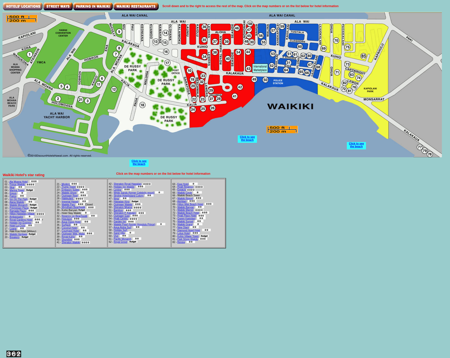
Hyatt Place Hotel (186, 215)
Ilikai (12, 187)
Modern (65, 184)
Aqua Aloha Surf (122, 227)
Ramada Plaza (18, 211)
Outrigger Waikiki (123, 204)
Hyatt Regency (185, 187)
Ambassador (16, 216)
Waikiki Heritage (18, 234)
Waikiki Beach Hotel (188, 213)
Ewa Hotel (183, 184)
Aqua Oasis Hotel (71, 222)
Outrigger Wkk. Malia (73, 233)
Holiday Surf (121, 230)
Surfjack (66, 225)
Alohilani (181, 201)
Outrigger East (121, 216)
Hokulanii (67, 219)
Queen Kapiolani (186, 218)
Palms (13, 196)
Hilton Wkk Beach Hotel (190, 204)
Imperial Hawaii (70, 201)
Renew (181, 242)
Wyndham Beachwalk (73, 207)
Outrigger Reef (70, 195)
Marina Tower (17, 190)
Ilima (116, 198)
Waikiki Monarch (19, 205)
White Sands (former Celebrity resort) (134, 192)
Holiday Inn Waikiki (124, 187)
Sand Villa (119, 233)
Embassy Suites (70, 189)
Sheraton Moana (123, 207)
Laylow (117, 189)
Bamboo (118, 210)
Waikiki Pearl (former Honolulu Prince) (134, 224)
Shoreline (67, 239)
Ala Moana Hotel (18, 181)
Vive (116, 236)
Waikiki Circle (184, 192)
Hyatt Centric (121, 218)
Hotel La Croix (17, 225)
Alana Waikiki (16, 202)
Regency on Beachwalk (74, 216)
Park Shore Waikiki (187, 239)
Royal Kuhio (68, 236)
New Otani (183, 227)
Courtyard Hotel (70, 230)
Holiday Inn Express (20, 222)
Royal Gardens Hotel (21, 219)
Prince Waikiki (17, 184)
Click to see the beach (138, 162)
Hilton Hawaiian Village (22, 213)
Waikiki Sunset (185, 221)
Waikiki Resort (185, 198)
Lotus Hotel (183, 233)
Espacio (181, 189)
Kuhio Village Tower (188, 236)
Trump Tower (68, 187)
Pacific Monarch (122, 239)
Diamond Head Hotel (188, 230)
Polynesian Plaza (19, 208)
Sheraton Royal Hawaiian (127, 184)
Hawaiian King (121, 201)
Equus (13, 193)
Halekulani (68, 198)
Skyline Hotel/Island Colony (129, 195)
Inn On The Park (19, 199)
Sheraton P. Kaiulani (125, 213)
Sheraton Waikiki (71, 242)
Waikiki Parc (68, 204)
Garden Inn (120, 221)
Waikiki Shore (69, 192)
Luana (13, 228)
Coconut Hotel (69, 228)
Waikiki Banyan (185, 207)
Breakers (14, 237)
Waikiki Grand (185, 224)
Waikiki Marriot (185, 210)
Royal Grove (120, 242)
